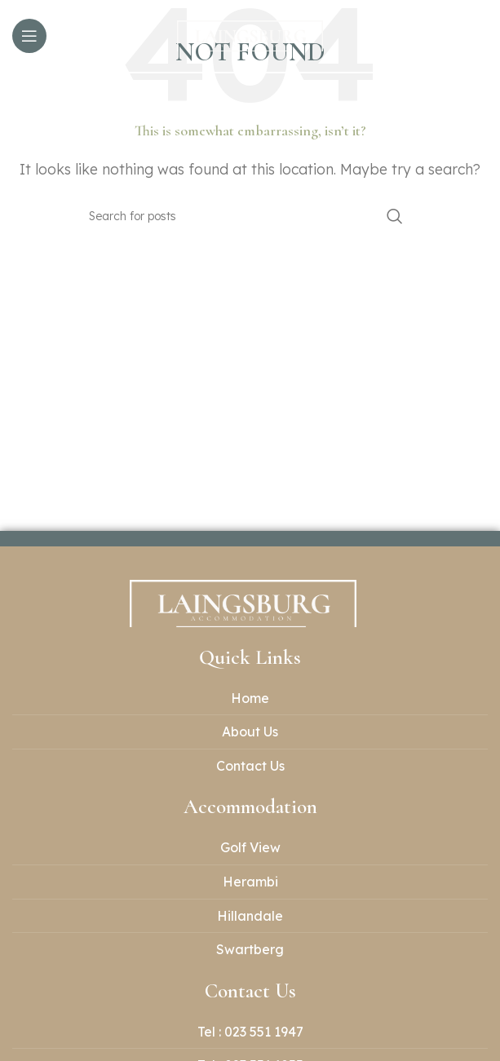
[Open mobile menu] (29, 36)
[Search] (250, 216)
